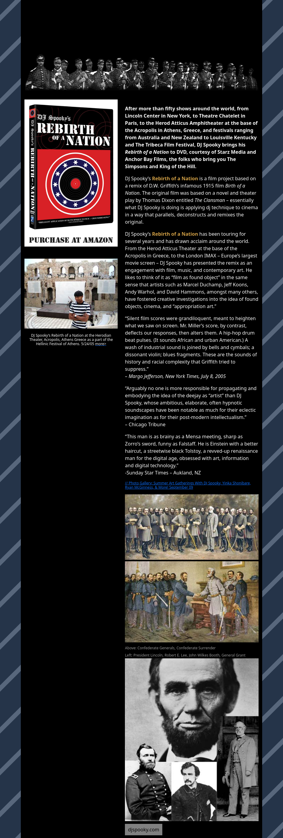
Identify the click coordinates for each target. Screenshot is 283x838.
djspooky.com (143, 829)
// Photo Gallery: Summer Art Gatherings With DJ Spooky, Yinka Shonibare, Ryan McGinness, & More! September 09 (188, 485)
